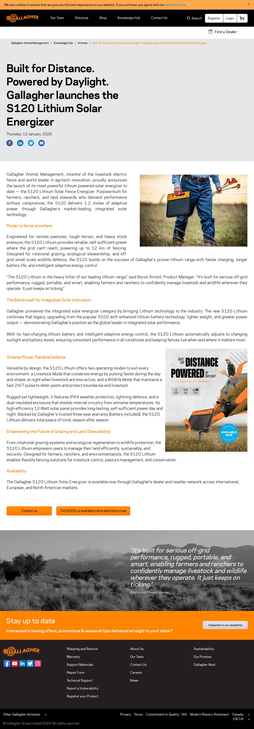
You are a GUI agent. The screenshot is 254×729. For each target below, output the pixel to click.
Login (230, 18)
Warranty (73, 656)
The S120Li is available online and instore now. (93, 510)
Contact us (29, 510)
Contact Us (159, 18)
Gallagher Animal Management (30, 43)
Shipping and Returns (82, 649)
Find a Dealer (226, 31)
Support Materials (80, 664)
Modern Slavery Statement (209, 714)
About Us (137, 649)
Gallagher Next (204, 664)
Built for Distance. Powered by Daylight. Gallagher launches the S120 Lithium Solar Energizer (149, 43)
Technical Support (80, 680)
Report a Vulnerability (82, 688)
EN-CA (238, 719)
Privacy (125, 714)
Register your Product (82, 696)
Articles (82, 43)
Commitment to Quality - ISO (166, 714)
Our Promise (202, 656)
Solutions (81, 18)
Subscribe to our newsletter (225, 625)
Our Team (57, 18)
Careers (136, 672)
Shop (103, 18)
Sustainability (204, 649)
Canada (237, 714)
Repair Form (75, 672)
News (134, 680)
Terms (138, 714)
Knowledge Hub (129, 18)
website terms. (175, 5)
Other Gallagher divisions (21, 714)
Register (214, 18)
